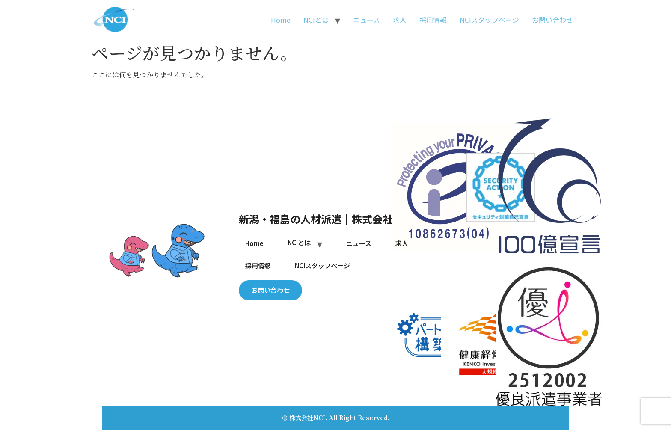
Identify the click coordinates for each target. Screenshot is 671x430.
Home (281, 20)
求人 (400, 20)
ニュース (366, 20)
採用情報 (433, 20)
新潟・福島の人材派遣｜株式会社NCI (324, 218)
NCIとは (316, 20)
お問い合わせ (552, 20)
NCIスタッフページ (489, 20)
